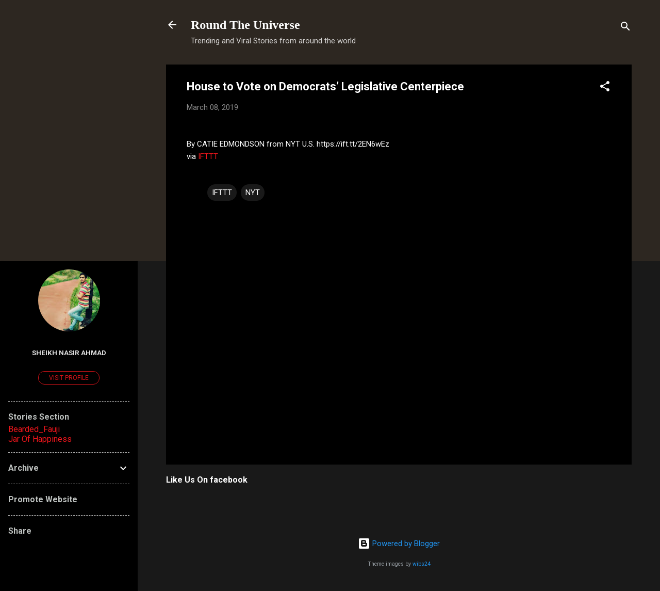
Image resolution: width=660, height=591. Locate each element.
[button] (605, 88)
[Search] (625, 28)
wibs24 (421, 564)
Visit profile (69, 377)
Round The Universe (245, 24)
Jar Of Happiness (40, 439)
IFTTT (208, 156)
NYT (252, 192)
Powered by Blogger (399, 543)
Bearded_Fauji (34, 429)
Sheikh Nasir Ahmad (69, 352)
